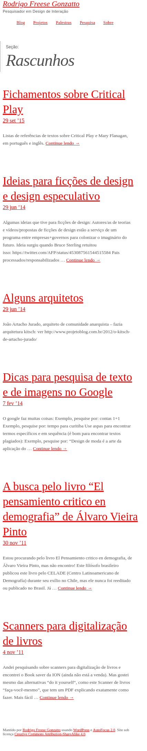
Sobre (108, 22)
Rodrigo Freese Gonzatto (41, 4)
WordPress (81, 730)
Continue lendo (62, 143)
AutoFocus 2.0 (104, 730)
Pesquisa (87, 22)
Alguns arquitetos (43, 298)
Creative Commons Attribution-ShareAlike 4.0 (49, 734)
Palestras (63, 22)
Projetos (40, 22)
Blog (21, 22)
